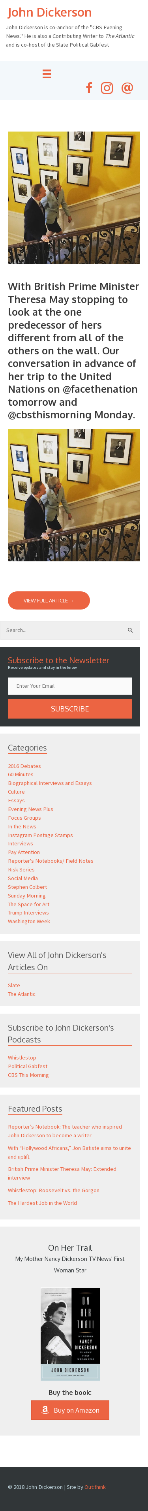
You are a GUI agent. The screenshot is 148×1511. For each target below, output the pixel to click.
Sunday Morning (27, 895)
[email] (70, 686)
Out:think (95, 1486)
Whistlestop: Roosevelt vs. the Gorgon (53, 1190)
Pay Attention (24, 852)
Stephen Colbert (27, 886)
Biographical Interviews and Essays (50, 783)
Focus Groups (24, 817)
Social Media (23, 878)
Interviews (20, 843)
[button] (70, 709)
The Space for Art (28, 904)
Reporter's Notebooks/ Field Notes (51, 860)
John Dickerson (50, 11)
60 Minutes (21, 774)
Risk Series (21, 869)
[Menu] (47, 74)
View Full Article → (49, 600)
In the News (22, 826)
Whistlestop (22, 1057)
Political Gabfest (27, 1066)
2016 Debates (24, 766)
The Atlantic (22, 993)
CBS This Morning (28, 1074)
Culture (16, 791)
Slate (14, 985)
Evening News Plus (30, 809)
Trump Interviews (28, 912)
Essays (16, 800)
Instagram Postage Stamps (40, 835)
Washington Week (29, 921)
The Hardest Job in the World (42, 1202)
